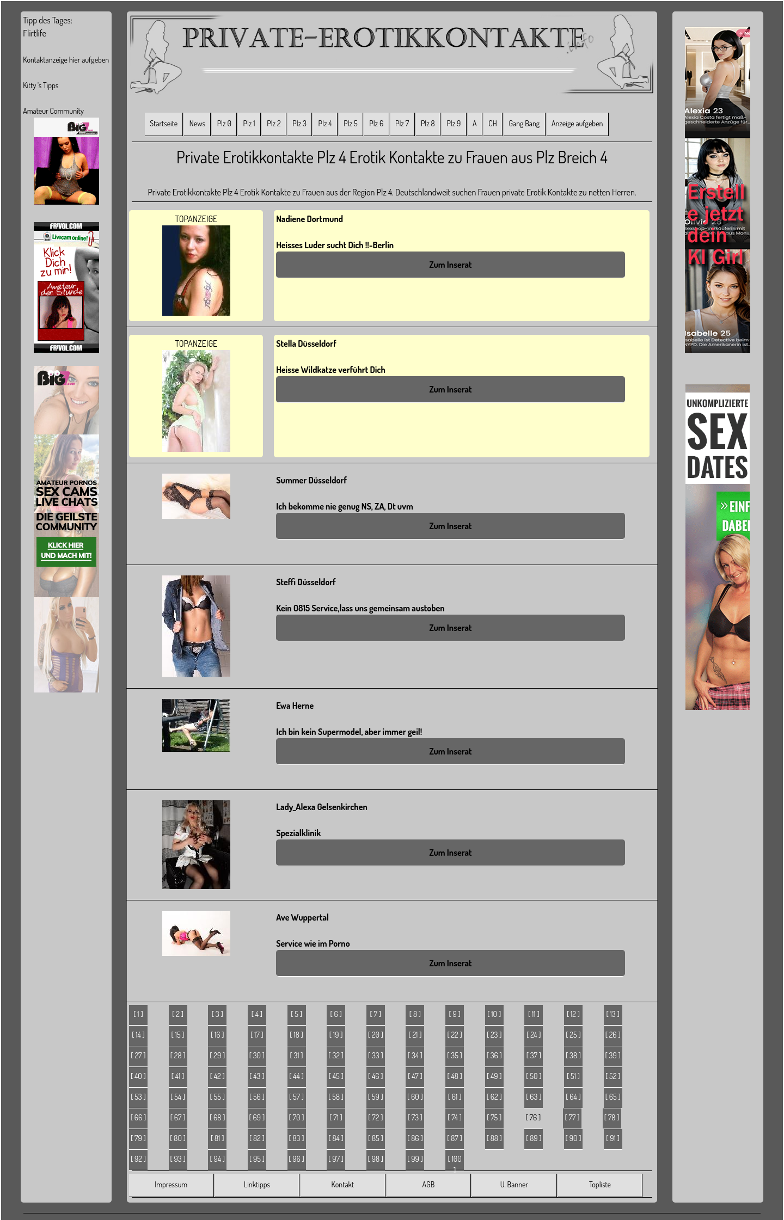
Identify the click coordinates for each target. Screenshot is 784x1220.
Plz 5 (350, 123)
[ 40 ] (138, 1076)
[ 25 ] (573, 1034)
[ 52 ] (612, 1076)
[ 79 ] (138, 1138)
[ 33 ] (375, 1055)
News (197, 123)
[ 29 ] (217, 1055)
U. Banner (514, 1184)
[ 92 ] (138, 1158)
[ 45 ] (336, 1076)
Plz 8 (428, 123)
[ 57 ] (296, 1096)
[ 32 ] (336, 1055)
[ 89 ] (533, 1138)
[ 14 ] (138, 1034)
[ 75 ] (494, 1117)
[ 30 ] (257, 1055)
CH (492, 123)
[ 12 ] (573, 1014)
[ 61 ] (455, 1096)
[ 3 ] (217, 1014)
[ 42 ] (217, 1076)
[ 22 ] (454, 1034)
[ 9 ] (454, 1014)
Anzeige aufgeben (577, 123)
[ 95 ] (257, 1158)
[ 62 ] (494, 1096)
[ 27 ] (138, 1055)
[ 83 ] (296, 1138)
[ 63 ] (533, 1096)
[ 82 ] (257, 1138)
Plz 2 (273, 123)
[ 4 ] (257, 1014)
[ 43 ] (256, 1076)
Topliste (600, 1184)
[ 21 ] (414, 1034)
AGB (428, 1184)
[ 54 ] (177, 1096)
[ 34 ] (415, 1055)
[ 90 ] (573, 1138)
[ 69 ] (257, 1117)
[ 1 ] (138, 1014)
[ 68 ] (217, 1117)
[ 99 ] (415, 1158)
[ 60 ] (415, 1096)
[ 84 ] (335, 1138)
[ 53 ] (138, 1096)
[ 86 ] (414, 1138)
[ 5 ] (296, 1014)
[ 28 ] (178, 1055)
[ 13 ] (613, 1014)
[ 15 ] (178, 1034)
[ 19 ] (336, 1034)
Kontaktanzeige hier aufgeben (66, 59)
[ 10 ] (494, 1014)
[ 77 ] (572, 1117)
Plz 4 (325, 123)
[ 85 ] (375, 1138)
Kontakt (343, 1184)
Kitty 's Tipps (40, 85)
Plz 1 (249, 123)
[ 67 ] (178, 1117)
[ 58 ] (336, 1096)
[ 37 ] (533, 1055)
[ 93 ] (178, 1158)
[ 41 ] (178, 1076)
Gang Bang (524, 123)
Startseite (163, 123)
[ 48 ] (454, 1076)
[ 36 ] (494, 1055)
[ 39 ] (613, 1055)
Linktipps (257, 1184)
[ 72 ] (375, 1117)
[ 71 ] (335, 1117)
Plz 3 (299, 123)
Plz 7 (402, 123)
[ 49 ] (494, 1076)
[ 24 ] (533, 1034)
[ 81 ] (217, 1138)
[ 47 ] (415, 1076)
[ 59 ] (375, 1096)
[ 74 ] (455, 1117)
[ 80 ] (178, 1138)
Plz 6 (376, 123)
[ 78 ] (612, 1117)
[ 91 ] (613, 1138)
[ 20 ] (375, 1034)
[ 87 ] (454, 1138)
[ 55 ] (217, 1096)
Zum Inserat (450, 264)
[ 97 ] (336, 1158)
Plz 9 (453, 123)
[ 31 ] (296, 1055)
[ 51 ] (573, 1076)
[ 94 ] (217, 1158)
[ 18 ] (296, 1034)
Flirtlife (34, 33)
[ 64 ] (573, 1096)
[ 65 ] (613, 1096)
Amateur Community (53, 110)
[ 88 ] (494, 1138)
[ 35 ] (454, 1055)
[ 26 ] (613, 1034)
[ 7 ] (376, 1014)
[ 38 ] (573, 1055)
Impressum (171, 1184)
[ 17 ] (257, 1034)
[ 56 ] (257, 1096)
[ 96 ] (296, 1158)
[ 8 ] (415, 1014)
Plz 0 (224, 123)
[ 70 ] (296, 1117)
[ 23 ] (494, 1034)
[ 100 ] (454, 1162)
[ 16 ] (217, 1034)
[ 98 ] (375, 1158)
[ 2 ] (177, 1014)
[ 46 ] (375, 1076)
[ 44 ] (296, 1076)
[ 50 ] (533, 1076)
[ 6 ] (335, 1014)
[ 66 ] (138, 1117)
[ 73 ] (415, 1117)
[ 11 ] (534, 1014)
